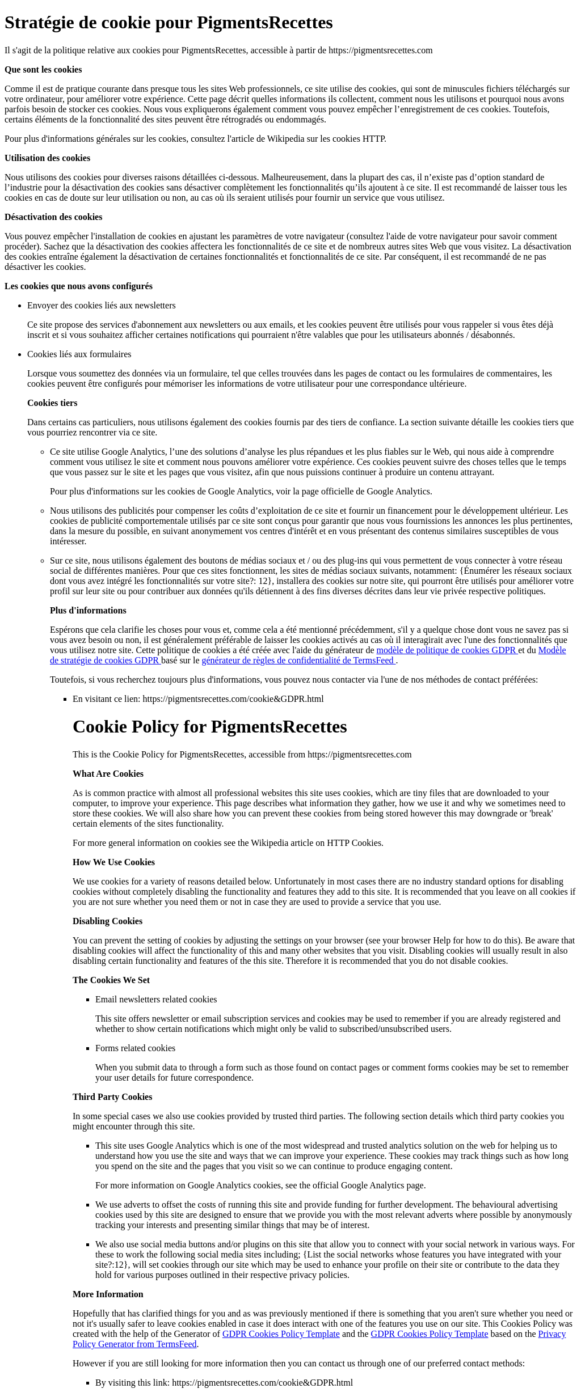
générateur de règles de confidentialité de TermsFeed (298, 660)
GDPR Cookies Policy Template (281, 1334)
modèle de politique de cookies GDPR (448, 650)
